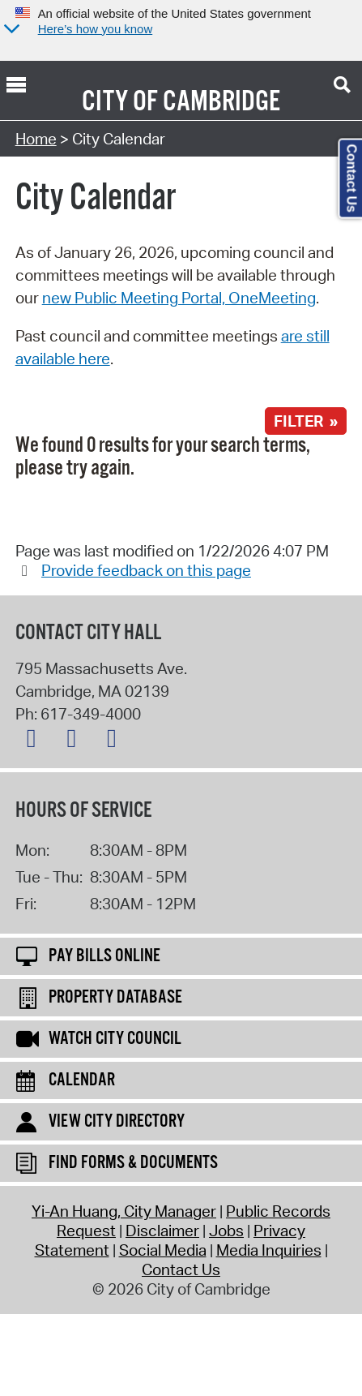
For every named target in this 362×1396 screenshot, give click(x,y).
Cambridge (221, 102)
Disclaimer (162, 1230)
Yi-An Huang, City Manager (124, 1211)
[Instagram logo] (116, 741)
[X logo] (35, 741)
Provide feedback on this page (146, 570)
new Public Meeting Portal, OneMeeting (179, 297)
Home (36, 138)
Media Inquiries (269, 1250)
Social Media (163, 1250)
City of (120, 102)
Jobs (226, 1230)
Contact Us (181, 1269)
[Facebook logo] (75, 741)
